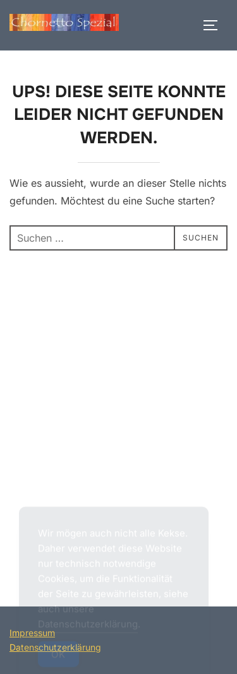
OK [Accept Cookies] (58, 657)
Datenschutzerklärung (88, 627)
